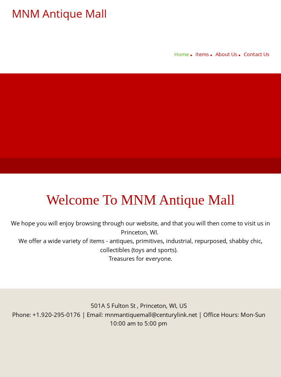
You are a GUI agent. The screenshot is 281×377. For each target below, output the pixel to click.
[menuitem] (181, 55)
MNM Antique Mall (59, 13)
